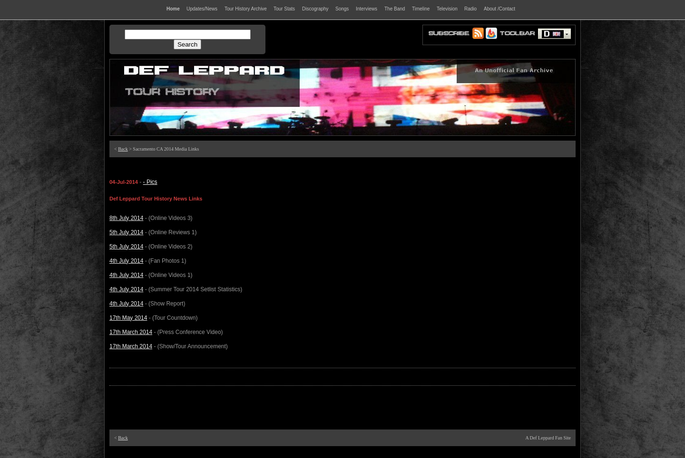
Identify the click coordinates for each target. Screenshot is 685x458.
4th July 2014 (126, 261)
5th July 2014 (126, 232)
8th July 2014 (126, 218)
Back (123, 149)
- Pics (150, 182)
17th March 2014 (130, 332)
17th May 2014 (128, 318)
